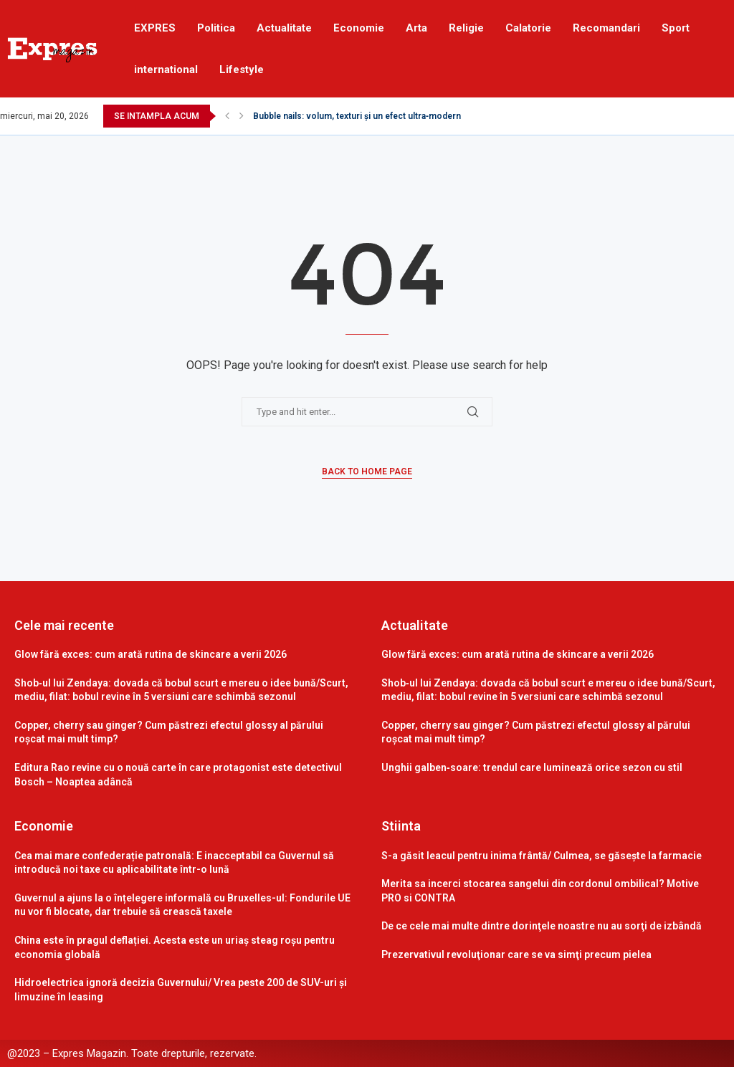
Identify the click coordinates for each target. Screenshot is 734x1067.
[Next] (241, 116)
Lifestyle (241, 69)
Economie (358, 27)
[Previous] (227, 116)
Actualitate (284, 27)
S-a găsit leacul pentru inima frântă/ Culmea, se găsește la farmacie (541, 855)
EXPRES (155, 27)
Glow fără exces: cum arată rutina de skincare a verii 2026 (150, 654)
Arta (416, 27)
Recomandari (606, 27)
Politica (216, 27)
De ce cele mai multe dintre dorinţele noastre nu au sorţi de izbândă (541, 926)
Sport (676, 27)
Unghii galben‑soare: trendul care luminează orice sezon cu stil (531, 767)
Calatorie (528, 27)
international (166, 69)
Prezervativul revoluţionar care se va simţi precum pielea (516, 954)
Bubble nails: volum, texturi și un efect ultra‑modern (357, 116)
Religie (466, 27)
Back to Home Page (367, 471)
